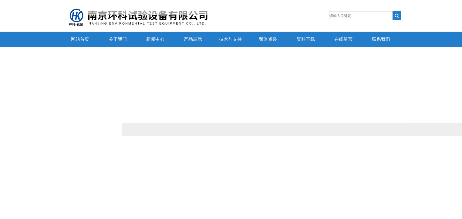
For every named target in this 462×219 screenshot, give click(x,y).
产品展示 (193, 39)
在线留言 (343, 39)
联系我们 (381, 39)
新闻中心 (155, 39)
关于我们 (118, 39)
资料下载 (306, 39)
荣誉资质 (268, 39)
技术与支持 (230, 39)
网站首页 (80, 39)
